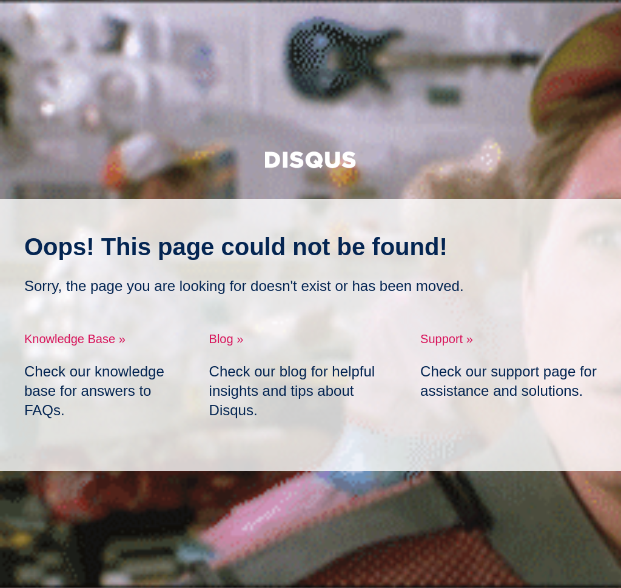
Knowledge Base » (75, 339)
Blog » (226, 339)
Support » (446, 339)
